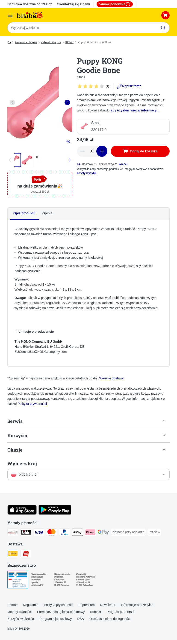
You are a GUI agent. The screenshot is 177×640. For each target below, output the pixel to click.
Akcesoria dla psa (26, 42)
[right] (67, 102)
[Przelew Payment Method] (154, 532)
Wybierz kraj (22, 463)
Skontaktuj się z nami (73, 4)
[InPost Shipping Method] (12, 554)
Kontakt (95, 612)
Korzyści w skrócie (20, 619)
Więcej (123, 164)
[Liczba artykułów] (92, 151)
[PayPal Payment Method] (64, 533)
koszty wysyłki (86, 173)
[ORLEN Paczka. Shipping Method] (25, 554)
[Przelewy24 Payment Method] (12, 533)
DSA (80, 619)
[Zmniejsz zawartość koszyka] (82, 151)
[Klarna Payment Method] (90, 533)
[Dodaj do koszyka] (140, 151)
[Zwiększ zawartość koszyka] (101, 151)
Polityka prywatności (32, 404)
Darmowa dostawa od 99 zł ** (29, 4)
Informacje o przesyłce (137, 605)
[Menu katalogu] (10, 15)
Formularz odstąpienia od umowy (61, 612)
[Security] (17, 580)
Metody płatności (19, 612)
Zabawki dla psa (51, 42)
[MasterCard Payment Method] (51, 533)
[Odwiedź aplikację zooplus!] (22, 514)
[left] (12, 102)
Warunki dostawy (111, 378)
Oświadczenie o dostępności (109, 619)
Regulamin (30, 605)
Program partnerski (120, 612)
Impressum (86, 605)
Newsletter (107, 605)
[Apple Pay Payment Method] (77, 533)
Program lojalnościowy (55, 619)
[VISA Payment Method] (38, 533)
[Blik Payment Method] (25, 533)
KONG (69, 42)
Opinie (47, 213)
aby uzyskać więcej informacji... (135, 110)
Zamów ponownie (114, 4)
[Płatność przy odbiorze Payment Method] (128, 532)
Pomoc (12, 605)
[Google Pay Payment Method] (103, 533)
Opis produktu (24, 213)
